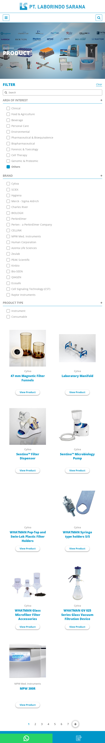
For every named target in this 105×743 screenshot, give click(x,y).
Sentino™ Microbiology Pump (77, 452)
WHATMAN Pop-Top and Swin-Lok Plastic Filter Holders (28, 532)
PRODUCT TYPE (52, 299)
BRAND (52, 174)
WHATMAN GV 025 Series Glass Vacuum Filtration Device (77, 611)
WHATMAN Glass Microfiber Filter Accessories (28, 611)
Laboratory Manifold (77, 372)
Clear (99, 84)
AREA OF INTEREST (52, 100)
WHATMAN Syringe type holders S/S (77, 530)
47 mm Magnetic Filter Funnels (28, 374)
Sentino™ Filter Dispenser (27, 452)
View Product (28, 388)
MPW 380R (27, 685)
